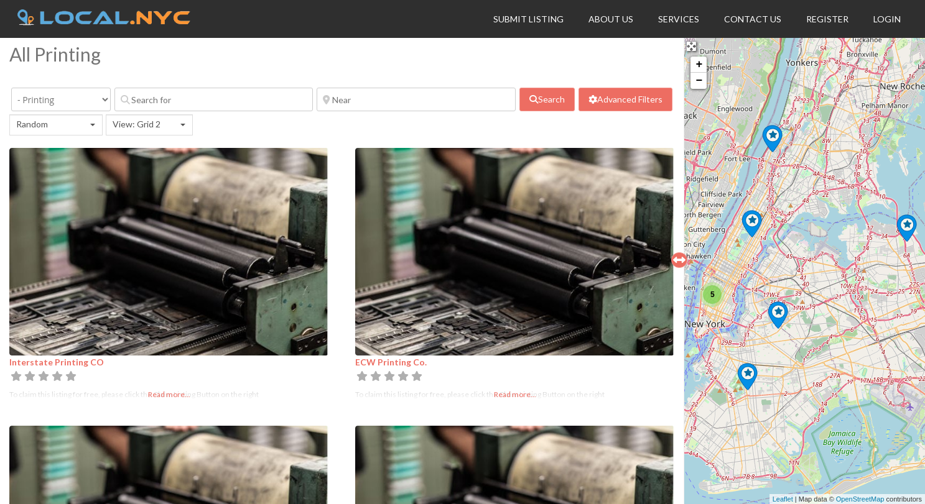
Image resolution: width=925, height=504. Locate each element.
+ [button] (698, 64)
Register (827, 19)
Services (678, 19)
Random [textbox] (32, 124)
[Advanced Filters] (625, 99)
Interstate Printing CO (56, 362)
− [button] (698, 80)
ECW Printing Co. (391, 362)
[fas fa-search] (547, 99)
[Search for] (213, 99)
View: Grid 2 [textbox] (136, 124)
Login (887, 19)
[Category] (61, 99)
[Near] (416, 99)
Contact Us (752, 19)
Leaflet (783, 499)
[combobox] (56, 124)
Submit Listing (528, 19)
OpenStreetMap (860, 499)
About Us (610, 19)
